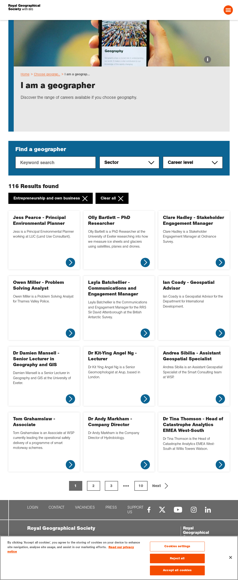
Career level (193, 162)
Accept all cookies (177, 570)
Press (111, 507)
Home (25, 74)
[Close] (230, 557)
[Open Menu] (228, 10)
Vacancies (85, 507)
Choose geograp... (47, 74)
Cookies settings (177, 546)
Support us (135, 509)
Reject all (177, 558)
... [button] (126, 484)
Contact (56, 507)
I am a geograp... (77, 74)
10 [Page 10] (141, 486)
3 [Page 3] (111, 486)
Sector (129, 162)
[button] (160, 486)
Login (32, 507)
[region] (119, 558)
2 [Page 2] (93, 486)
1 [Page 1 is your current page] (75, 486)
